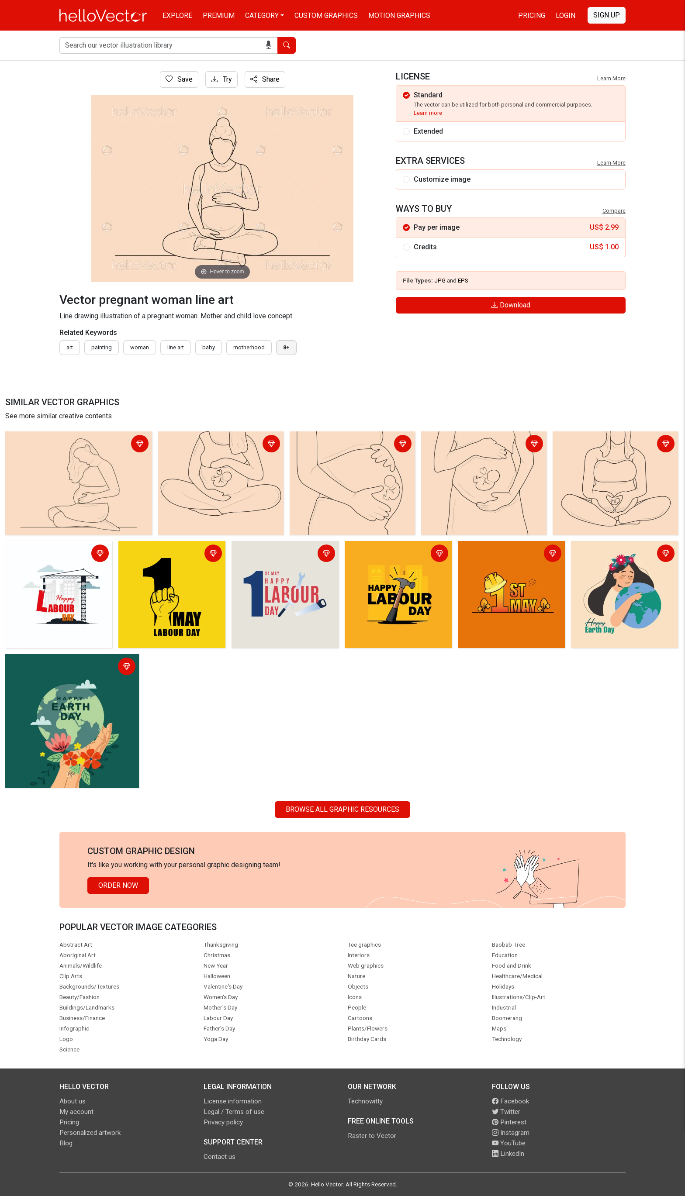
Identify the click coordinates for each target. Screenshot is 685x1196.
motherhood (249, 347)
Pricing (531, 15)
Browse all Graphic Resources (342, 809)
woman (139, 347)
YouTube (509, 1143)
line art (175, 347)
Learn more (428, 113)
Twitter (506, 1112)
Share (265, 79)
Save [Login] (179, 79)
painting (101, 347)
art (69, 347)
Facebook (510, 1101)
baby (208, 347)
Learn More (611, 78)
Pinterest (509, 1122)
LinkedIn (508, 1154)
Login (565, 15)
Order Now (118, 885)
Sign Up (606, 15)
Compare (614, 210)
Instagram (510, 1133)
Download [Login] (510, 305)
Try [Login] (221, 79)
